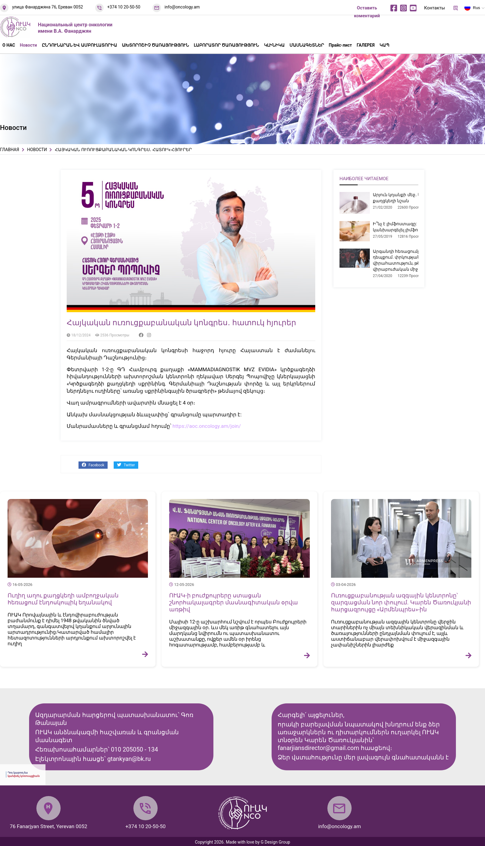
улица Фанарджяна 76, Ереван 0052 (47, 7)
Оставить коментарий (367, 11)
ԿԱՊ (384, 45)
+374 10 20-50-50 (123, 7)
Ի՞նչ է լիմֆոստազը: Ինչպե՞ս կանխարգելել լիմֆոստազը (405, 226)
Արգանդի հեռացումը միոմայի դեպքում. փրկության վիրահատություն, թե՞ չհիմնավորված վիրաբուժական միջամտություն (415, 260)
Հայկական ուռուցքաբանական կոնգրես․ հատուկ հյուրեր (181, 322)
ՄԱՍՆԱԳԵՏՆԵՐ (306, 45)
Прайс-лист (340, 45)
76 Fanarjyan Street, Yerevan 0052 (48, 826)
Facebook (93, 465)
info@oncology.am (182, 7)
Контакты (434, 8)
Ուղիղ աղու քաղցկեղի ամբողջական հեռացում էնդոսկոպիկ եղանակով (63, 599)
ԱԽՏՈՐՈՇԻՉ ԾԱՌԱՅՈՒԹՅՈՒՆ (155, 45)
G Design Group (275, 842)
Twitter (126, 465)
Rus (472, 9)
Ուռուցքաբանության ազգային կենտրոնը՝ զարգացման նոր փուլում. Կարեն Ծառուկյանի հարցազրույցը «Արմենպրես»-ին (401, 602)
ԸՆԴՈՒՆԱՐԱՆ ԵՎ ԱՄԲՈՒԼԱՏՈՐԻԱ (79, 45)
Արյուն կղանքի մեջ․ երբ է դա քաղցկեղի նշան (405, 197)
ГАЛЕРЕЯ (366, 45)
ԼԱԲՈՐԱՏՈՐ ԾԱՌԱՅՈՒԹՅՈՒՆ (226, 45)
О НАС (8, 45)
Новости (28, 45)
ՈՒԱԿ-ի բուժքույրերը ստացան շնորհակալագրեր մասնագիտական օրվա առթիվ (233, 602)
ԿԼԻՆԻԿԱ (274, 45)
